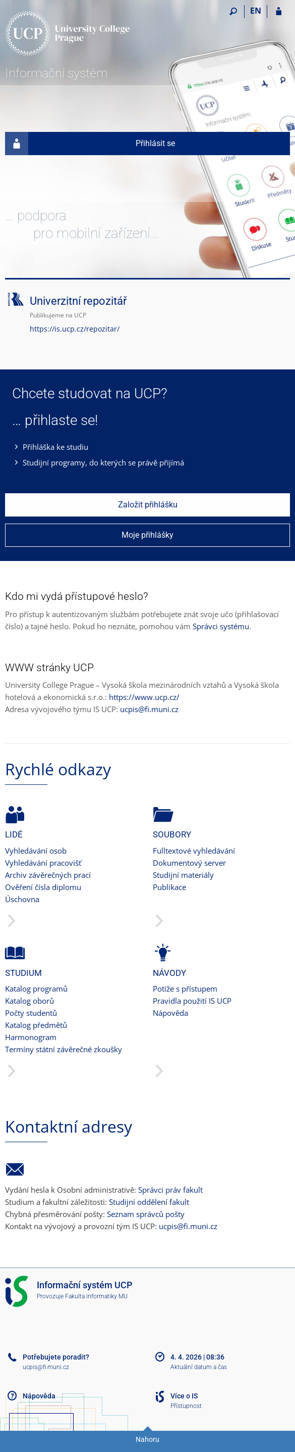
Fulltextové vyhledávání (194, 851)
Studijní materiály (183, 875)
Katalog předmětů (36, 1025)
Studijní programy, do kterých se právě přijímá (103, 462)
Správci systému (221, 626)
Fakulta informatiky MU (96, 1296)
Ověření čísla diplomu (43, 887)
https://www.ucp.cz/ (144, 697)
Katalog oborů (29, 1001)
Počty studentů (31, 1013)
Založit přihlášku (148, 504)
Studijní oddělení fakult (149, 1202)
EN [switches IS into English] (255, 10)
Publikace (169, 887)
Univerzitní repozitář (78, 301)
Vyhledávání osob (36, 851)
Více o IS (184, 1396)
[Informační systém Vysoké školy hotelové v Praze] (68, 33)
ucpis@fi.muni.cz (149, 709)
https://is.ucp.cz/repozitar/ (75, 329)
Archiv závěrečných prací (48, 875)
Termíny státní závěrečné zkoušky (63, 1049)
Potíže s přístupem (185, 988)
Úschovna (22, 899)
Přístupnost (186, 1406)
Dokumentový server (189, 863)
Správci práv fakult (170, 1190)
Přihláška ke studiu (55, 447)
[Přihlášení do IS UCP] (278, 11)
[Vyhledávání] (233, 11)
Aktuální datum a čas (198, 1367)
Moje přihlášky (147, 535)
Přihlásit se (90, 143)
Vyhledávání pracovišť (43, 863)
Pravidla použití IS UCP (192, 1001)
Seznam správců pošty (146, 1214)
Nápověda (170, 1013)
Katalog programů (36, 988)
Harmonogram (30, 1037)
